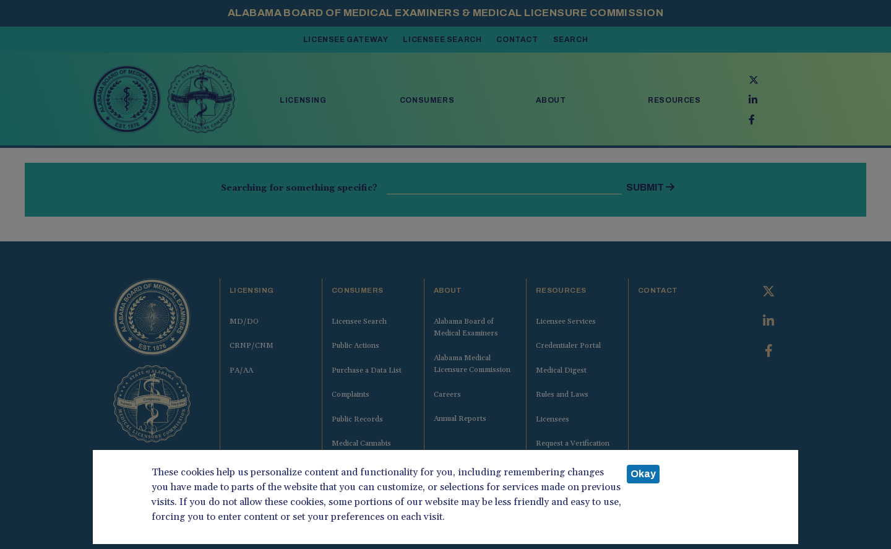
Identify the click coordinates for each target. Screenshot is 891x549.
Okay (643, 474)
